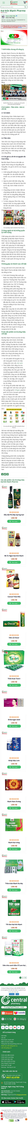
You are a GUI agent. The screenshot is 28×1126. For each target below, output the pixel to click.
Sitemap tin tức (11, 1067)
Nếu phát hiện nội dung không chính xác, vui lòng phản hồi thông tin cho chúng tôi (14, 26)
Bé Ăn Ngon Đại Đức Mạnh (13, 556)
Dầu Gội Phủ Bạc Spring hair (14, 515)
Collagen (17, 390)
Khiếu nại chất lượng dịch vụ (9, 1046)
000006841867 (7, 1092)
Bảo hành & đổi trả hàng (8, 1061)
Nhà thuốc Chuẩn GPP (7, 1040)
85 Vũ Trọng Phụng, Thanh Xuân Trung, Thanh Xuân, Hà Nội (15, 1083)
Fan (7, 1019)
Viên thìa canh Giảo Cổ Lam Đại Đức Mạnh (14, 965)
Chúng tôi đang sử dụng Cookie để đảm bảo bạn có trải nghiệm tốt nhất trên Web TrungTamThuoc (13, 990)
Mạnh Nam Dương (14, 802)
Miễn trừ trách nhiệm (7, 1042)
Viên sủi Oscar (14, 638)
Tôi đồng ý (11, 994)
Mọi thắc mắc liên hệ (10, 1071)
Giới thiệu (4, 1036)
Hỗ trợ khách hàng (9, 1032)
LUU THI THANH (10, 1091)
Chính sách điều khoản (7, 1055)
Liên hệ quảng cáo (6, 1048)
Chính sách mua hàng (7, 1057)
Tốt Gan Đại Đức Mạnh (14, 924)
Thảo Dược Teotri (14, 679)
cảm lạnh (20, 363)
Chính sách (6, 1052)
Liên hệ (3, 1038)
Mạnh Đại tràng (14, 843)
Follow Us (4, 1024)
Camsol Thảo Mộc (14, 597)
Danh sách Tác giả (6, 1065)
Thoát (17, 994)
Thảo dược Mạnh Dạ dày (14, 883)
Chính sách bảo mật (13, 992)
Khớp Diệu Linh (14, 761)
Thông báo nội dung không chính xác (11, 1044)
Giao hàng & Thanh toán (8, 1063)
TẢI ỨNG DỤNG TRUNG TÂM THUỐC (12, 1098)
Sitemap (3, 1067)
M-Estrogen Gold (14, 720)
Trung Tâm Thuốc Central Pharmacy (14, 1112)
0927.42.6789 (12, 1077)
